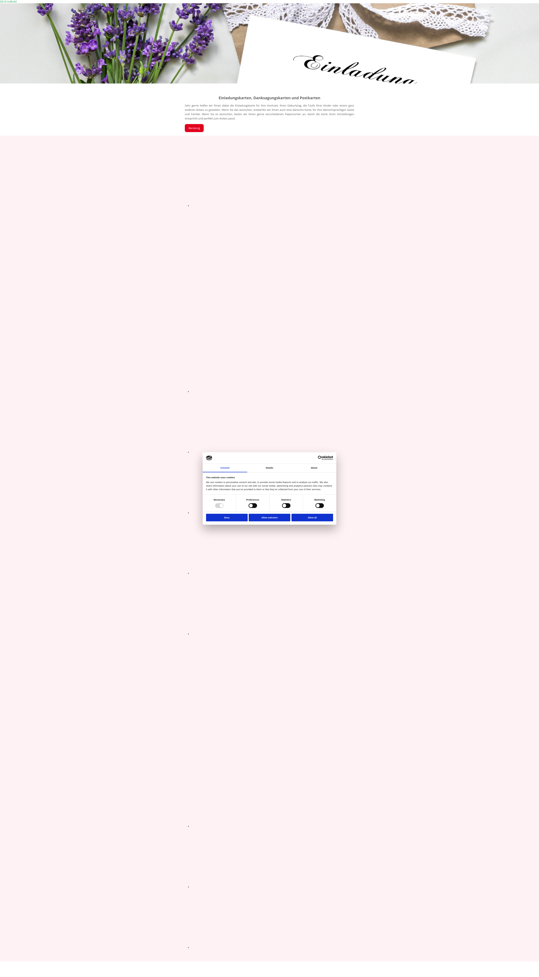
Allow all (312, 517)
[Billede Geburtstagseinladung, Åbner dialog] (265, 205)
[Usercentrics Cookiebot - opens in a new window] (320, 458)
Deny (227, 517)
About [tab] (314, 468)
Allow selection (269, 517)
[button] (194, 128)
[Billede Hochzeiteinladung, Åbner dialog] (265, 452)
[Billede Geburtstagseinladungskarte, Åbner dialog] (265, 573)
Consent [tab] (225, 468)
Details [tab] (269, 468)
